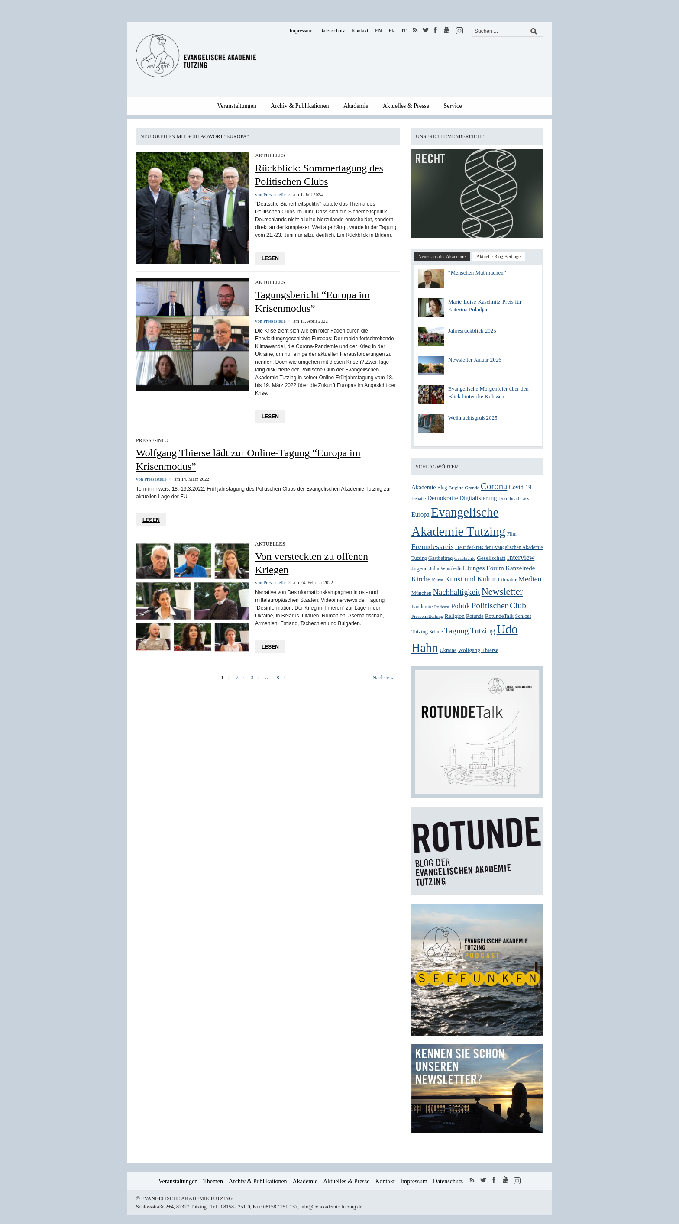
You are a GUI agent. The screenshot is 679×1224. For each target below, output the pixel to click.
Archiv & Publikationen (300, 106)
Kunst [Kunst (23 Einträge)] (437, 579)
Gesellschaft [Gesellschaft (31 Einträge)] (491, 558)
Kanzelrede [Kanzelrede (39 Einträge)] (520, 568)
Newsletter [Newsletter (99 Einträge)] (502, 591)
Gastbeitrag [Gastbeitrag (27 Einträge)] (440, 558)
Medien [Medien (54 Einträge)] (530, 579)
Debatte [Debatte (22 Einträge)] (418, 498)
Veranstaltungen (236, 106)
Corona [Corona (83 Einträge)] (494, 486)
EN (378, 31)
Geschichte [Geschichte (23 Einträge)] (464, 558)
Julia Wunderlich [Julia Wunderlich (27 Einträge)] (447, 568)
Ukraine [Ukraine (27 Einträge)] (448, 650)
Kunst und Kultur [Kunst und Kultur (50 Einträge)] (470, 579)
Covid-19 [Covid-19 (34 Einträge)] (520, 487)
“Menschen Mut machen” (477, 272)
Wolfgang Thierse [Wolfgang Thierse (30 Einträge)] (478, 650)
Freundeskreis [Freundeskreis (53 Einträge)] (432, 547)
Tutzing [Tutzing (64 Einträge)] (482, 630)
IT (403, 31)
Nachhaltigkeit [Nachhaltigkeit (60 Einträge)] (456, 592)
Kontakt (360, 31)
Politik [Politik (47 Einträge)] (460, 606)
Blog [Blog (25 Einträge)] (442, 488)
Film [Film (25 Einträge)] (512, 534)
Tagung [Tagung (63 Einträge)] (456, 630)
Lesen (270, 258)
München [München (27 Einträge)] (421, 593)
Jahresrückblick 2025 (472, 330)
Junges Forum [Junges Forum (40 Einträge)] (485, 568)
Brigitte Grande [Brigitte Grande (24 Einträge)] (464, 487)
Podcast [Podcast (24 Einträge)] (441, 606)
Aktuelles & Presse (406, 106)
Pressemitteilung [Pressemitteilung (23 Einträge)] (427, 616)
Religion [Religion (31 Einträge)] (455, 616)
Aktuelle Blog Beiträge (498, 256)
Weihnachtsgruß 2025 (472, 417)
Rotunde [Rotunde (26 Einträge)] (474, 616)
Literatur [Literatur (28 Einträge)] (507, 580)
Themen (213, 1181)
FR (391, 31)
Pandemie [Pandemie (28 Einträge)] (422, 607)
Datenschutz (332, 31)
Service (453, 106)
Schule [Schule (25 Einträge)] (436, 632)
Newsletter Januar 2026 (474, 359)
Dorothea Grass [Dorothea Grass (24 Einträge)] (513, 498)
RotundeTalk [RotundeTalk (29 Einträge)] (499, 616)
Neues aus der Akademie (442, 256)
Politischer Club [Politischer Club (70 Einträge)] (498, 605)
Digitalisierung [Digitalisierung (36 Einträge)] (478, 497)
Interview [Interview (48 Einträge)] (521, 557)
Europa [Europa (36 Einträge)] (420, 514)
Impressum (301, 31)
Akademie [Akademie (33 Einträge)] (423, 487)
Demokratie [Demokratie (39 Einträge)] (442, 497)
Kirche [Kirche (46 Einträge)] (420, 579)
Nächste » (382, 678)
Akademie (356, 106)
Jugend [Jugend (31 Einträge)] (419, 568)
